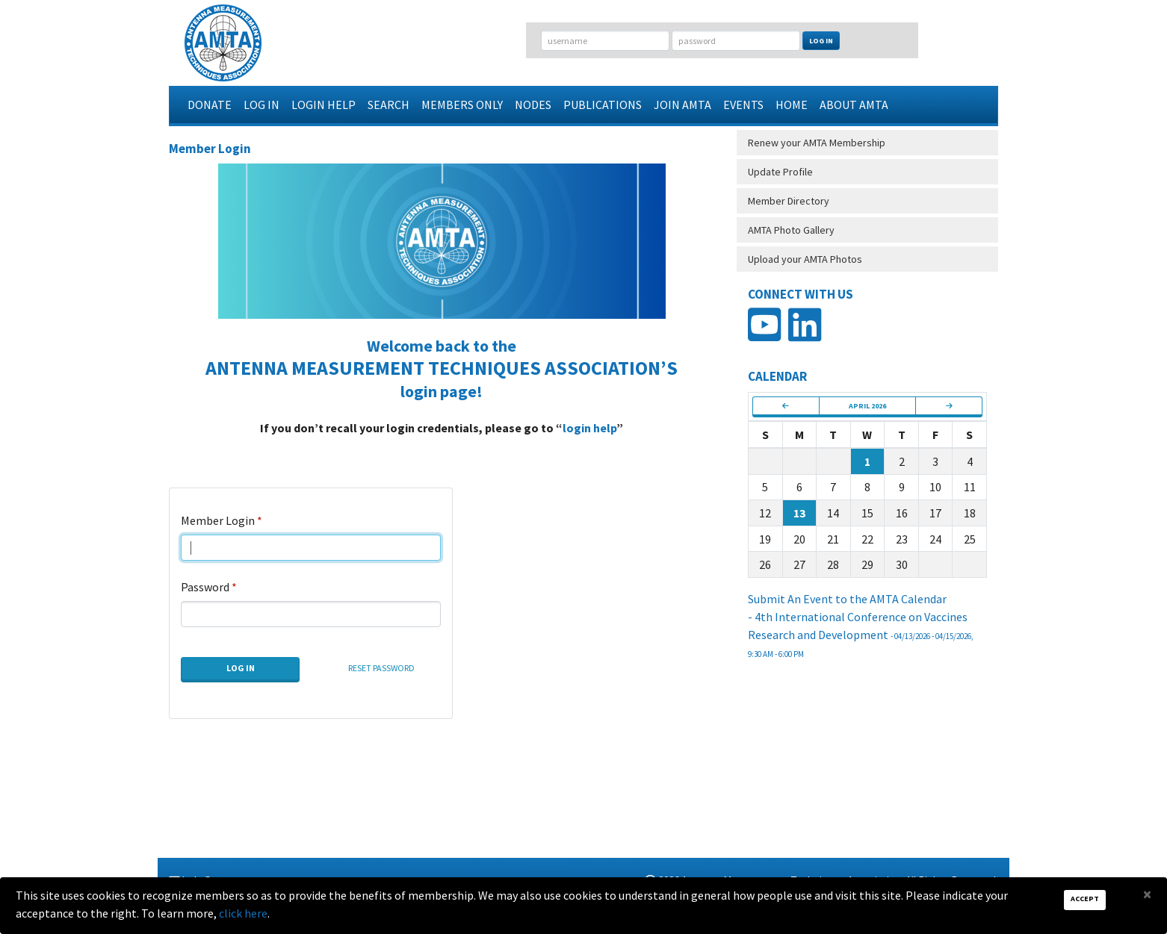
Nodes (533, 104)
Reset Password (381, 667)
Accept (1085, 898)
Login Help (323, 104)
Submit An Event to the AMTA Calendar (847, 598)
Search (388, 104)
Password (205, 586)
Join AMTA (682, 104)
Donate (210, 104)
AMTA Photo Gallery (791, 230)
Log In (821, 41)
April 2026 (867, 406)
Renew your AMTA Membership (816, 142)
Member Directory (788, 201)
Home (792, 104)
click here (243, 913)
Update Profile (780, 171)
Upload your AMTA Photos (805, 259)
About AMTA (854, 104)
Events (743, 104)
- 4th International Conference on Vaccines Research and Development (860, 634)
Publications (602, 104)
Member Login (218, 520)
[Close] (1147, 894)
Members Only (462, 104)
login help (589, 427)
